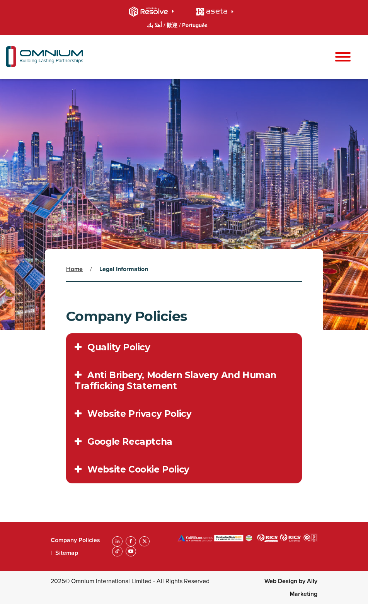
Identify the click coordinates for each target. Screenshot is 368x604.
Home (74, 268)
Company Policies (75, 540)
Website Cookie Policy (132, 469)
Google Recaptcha (123, 441)
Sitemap (66, 552)
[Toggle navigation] (342, 57)
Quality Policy (112, 347)
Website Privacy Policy (133, 413)
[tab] (184, 347)
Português (195, 25)
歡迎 (173, 25)
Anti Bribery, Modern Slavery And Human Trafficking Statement (175, 380)
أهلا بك (155, 25)
